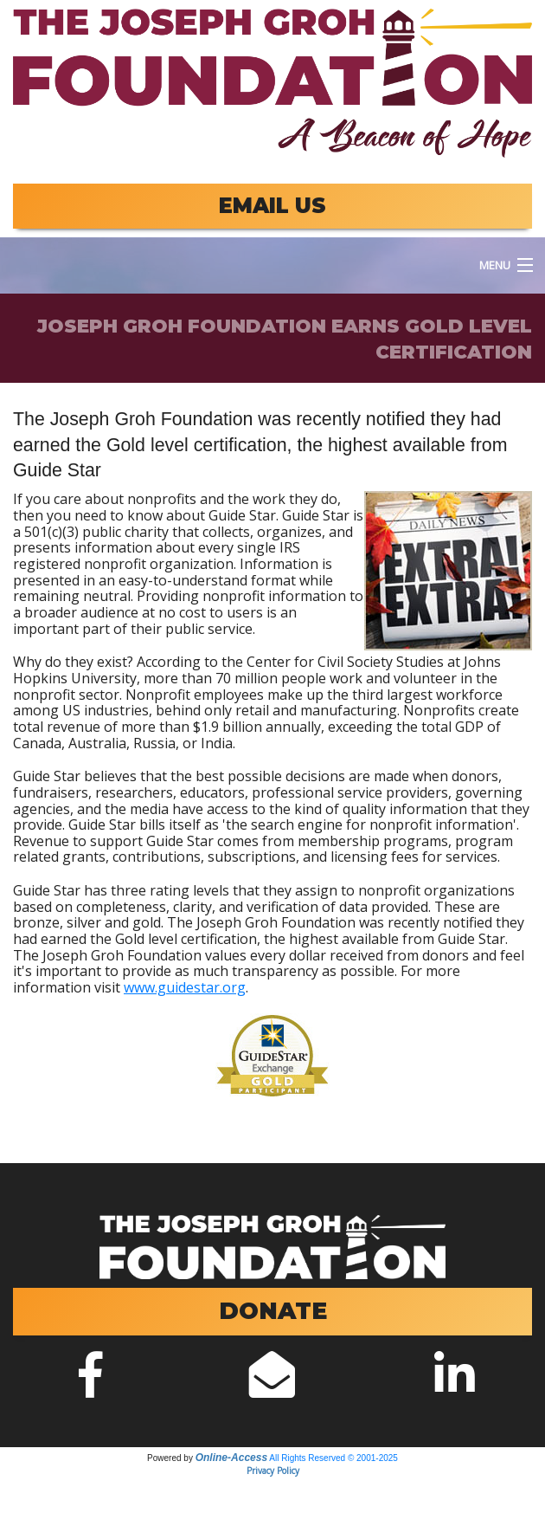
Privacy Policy (273, 1471)
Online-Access (231, 1458)
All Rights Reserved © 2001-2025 (333, 1458)
